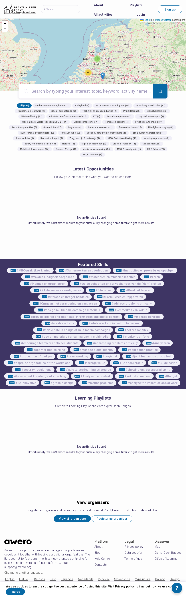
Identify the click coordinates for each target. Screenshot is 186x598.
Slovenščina (122, 580)
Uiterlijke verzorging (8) (160, 127)
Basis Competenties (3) (24, 127)
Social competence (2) (119, 116)
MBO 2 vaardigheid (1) (129, 149)
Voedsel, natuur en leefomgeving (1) (106, 133)
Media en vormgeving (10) (97, 149)
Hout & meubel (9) (70, 133)
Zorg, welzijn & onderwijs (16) (85, 138)
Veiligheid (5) (82, 105)
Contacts (100, 565)
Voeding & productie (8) (156, 138)
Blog (97, 553)
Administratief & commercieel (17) (68, 116)
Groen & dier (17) (52, 127)
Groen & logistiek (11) (124, 143)
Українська (142, 580)
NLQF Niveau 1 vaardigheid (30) (113, 105)
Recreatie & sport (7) (52, 138)
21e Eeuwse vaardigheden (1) (149, 133)
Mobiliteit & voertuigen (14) (34, 149)
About (98, 5)
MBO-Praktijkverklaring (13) (122, 138)
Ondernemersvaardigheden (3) (51, 105)
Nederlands (85, 580)
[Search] (160, 91)
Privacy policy (133, 547)
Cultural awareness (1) (100, 127)
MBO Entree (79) (156, 149)
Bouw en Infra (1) (25, 138)
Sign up (170, 9)
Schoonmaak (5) (151, 143)
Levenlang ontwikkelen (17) (150, 105)
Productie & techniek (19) (149, 122)
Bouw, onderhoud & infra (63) (40, 143)
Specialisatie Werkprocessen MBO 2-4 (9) (44, 122)
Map (157, 547)
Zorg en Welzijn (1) (66, 149)
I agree (18, 591)
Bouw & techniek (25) (130, 127)
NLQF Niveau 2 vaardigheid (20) (37, 133)
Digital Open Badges (168, 553)
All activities (103, 14)
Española (67, 580)
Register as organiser (114, 519)
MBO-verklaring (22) (32, 116)
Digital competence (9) (86, 122)
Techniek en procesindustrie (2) (99, 111)
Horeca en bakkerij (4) (117, 122)
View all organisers (69, 519)
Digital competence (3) (94, 143)
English (10, 580)
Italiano (160, 580)
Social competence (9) (63, 111)
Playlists (136, 5)
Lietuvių (24, 580)
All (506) (24, 105)
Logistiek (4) (74, 127)
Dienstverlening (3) (157, 111)
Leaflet (145, 20)
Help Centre (102, 559)
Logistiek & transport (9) (151, 116)
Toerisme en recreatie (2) (31, 111)
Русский (104, 580)
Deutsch (39, 580)
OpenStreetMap (163, 20)
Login (140, 14)
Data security (133, 553)
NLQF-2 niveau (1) (92, 154)
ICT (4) (96, 116)
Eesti (53, 580)
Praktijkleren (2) (131, 111)
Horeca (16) (68, 143)
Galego (174, 580)
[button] (102, 76)
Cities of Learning (166, 559)
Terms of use (133, 559)
